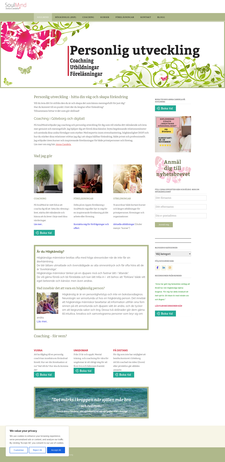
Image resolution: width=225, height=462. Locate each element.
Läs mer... (38, 224)
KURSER (104, 17)
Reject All (37, 450)
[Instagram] (169, 267)
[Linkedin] (163, 267)
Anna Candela (63, 144)
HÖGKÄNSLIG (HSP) (65, 17)
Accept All (56, 450)
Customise (19, 450)
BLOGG (161, 17)
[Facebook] (157, 267)
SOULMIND (43, 17)
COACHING (88, 17)
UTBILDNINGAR (122, 198)
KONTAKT (145, 17)
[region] (37, 441)
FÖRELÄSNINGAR (125, 17)
